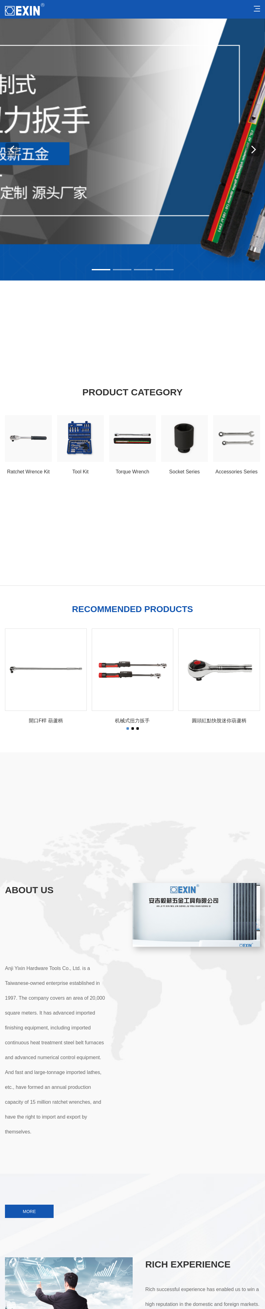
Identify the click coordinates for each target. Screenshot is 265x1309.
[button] (101, 269)
